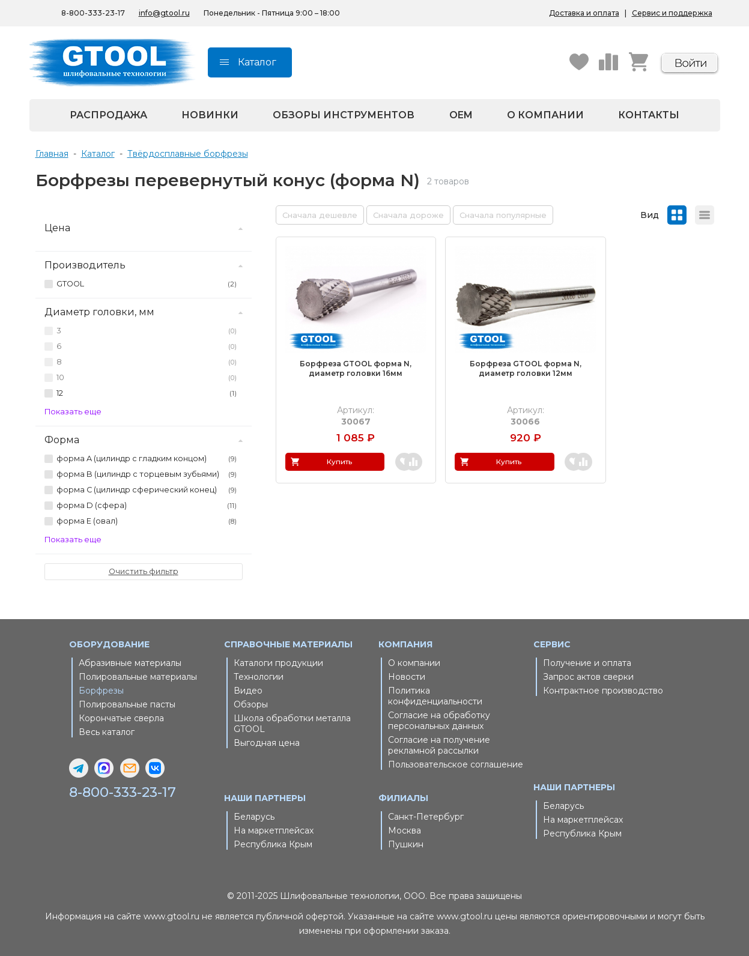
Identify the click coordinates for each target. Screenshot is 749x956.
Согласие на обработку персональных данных (439, 720)
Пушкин (405, 844)
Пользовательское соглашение (455, 764)
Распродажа (108, 115)
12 (146, 393)
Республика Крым (273, 844)
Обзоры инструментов (343, 115)
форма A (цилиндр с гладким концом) (146, 459)
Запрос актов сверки (588, 676)
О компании (545, 115)
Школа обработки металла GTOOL (292, 723)
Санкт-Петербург (426, 816)
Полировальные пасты (127, 704)
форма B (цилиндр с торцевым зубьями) (146, 474)
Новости (406, 676)
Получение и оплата (587, 663)
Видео (248, 690)
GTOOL (146, 284)
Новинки (209, 115)
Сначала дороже (408, 215)
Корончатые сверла (121, 718)
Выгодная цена (267, 742)
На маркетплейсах (274, 830)
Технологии (259, 676)
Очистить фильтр (143, 571)
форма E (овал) (146, 521)
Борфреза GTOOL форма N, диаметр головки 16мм (345, 352)
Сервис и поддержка (672, 12)
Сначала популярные (503, 215)
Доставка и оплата (584, 12)
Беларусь (254, 816)
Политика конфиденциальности (435, 696)
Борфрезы (101, 690)
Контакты (648, 115)
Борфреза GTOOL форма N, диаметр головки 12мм (494, 352)
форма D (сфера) (146, 505)
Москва (404, 830)
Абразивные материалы (130, 663)
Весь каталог (107, 732)
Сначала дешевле (319, 215)
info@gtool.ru (164, 12)
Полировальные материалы (138, 676)
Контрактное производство (603, 690)
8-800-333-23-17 (125, 792)
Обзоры (251, 704)
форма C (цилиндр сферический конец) (146, 490)
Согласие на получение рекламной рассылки (439, 745)
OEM (461, 115)
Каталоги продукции (278, 663)
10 (146, 378)
